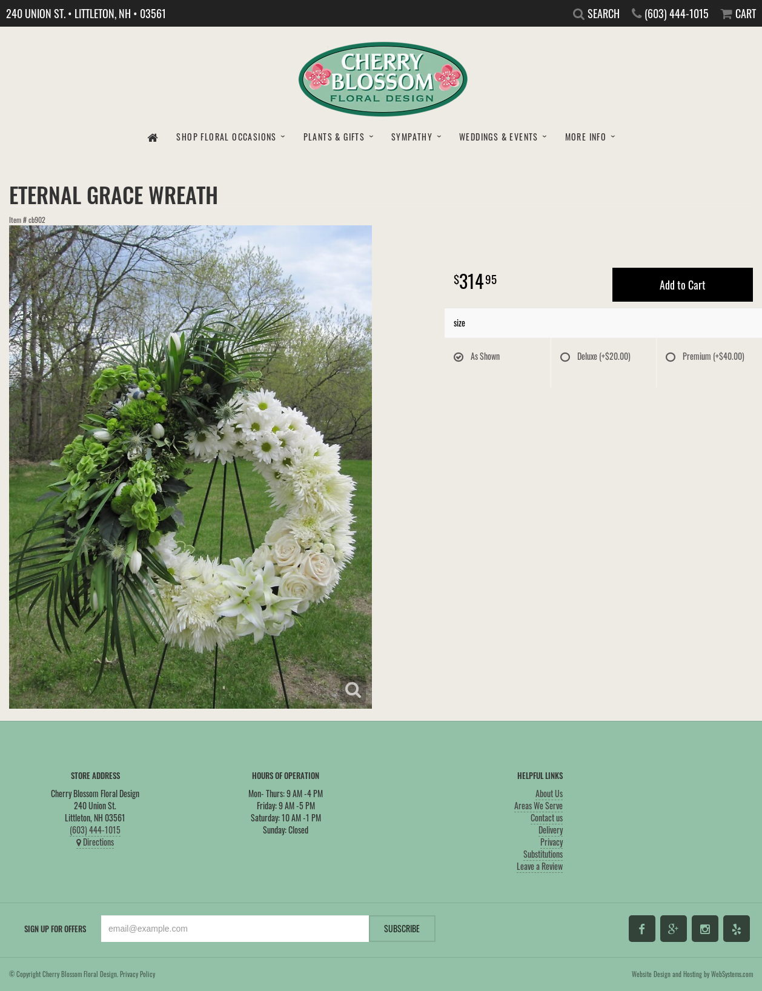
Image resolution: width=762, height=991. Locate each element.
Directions (95, 841)
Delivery (550, 829)
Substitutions (543, 853)
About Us (549, 793)
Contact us (547, 817)
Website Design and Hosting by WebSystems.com (692, 974)
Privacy (551, 841)
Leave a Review (540, 866)
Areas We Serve (538, 805)
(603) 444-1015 (95, 829)
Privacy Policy (137, 974)
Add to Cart (683, 285)
